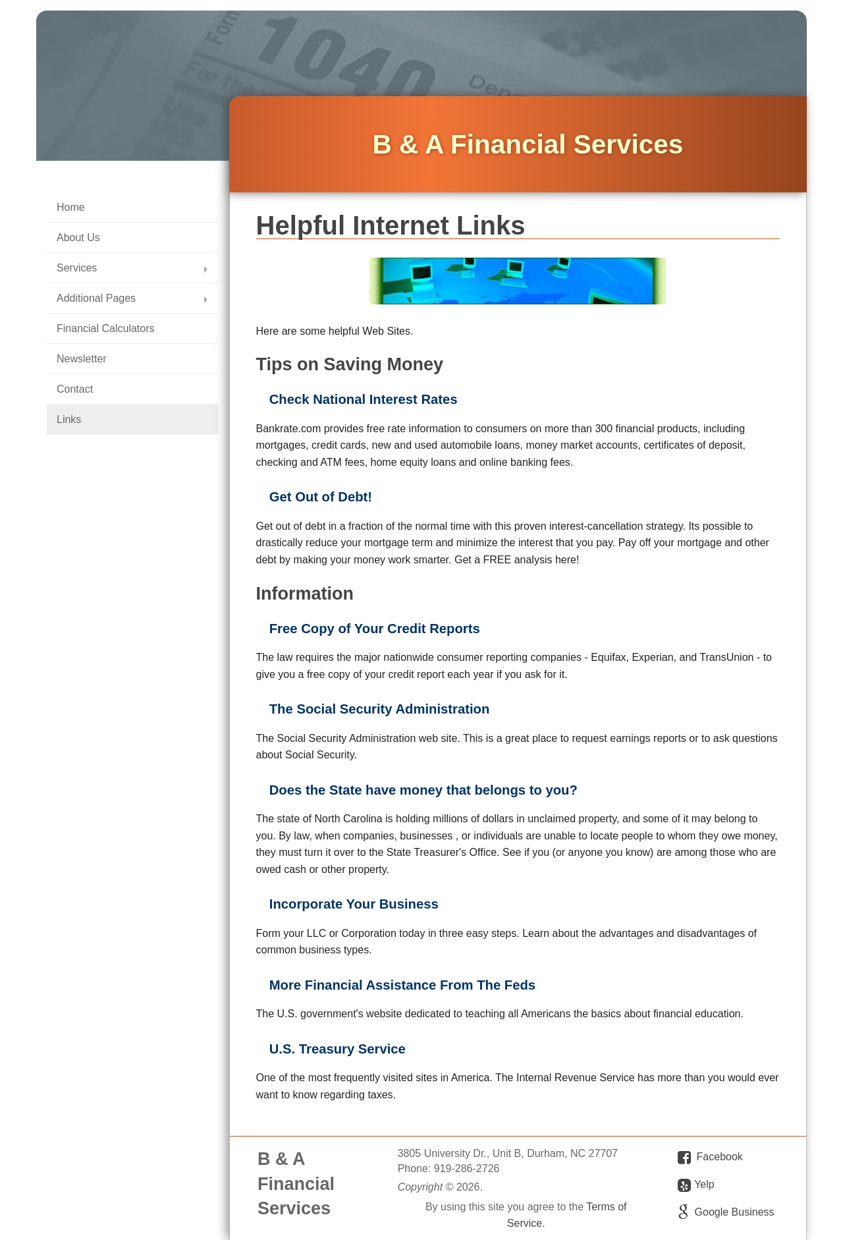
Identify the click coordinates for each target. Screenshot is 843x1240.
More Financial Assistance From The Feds (402, 985)
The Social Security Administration (379, 709)
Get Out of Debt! (320, 497)
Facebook (720, 1156)
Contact (75, 389)
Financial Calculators (106, 328)
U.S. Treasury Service (337, 1049)
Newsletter (82, 358)
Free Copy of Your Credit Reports (374, 628)
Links (69, 419)
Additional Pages (96, 298)
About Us (78, 237)
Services (77, 267)
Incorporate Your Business (354, 904)
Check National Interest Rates (363, 399)
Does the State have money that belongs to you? (423, 790)
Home (71, 207)
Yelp (696, 1185)
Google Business (735, 1212)
